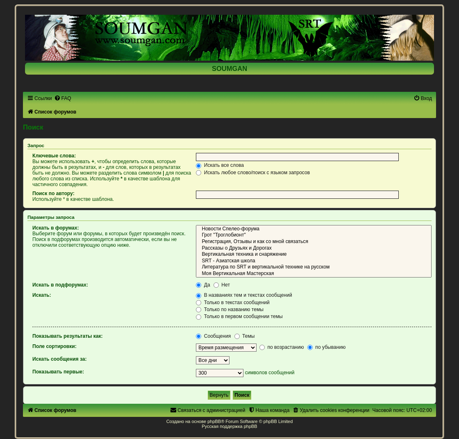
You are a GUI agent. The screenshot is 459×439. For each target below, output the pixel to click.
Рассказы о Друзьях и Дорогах (314, 248)
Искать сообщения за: (59, 359)
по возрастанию (281, 347)
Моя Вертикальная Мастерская (314, 274)
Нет (222, 285)
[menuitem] (62, 98)
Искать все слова (220, 165)
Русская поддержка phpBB (229, 426)
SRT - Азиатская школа (314, 261)
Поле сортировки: (54, 346)
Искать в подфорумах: (60, 285)
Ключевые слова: (54, 156)
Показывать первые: (58, 372)
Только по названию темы (230, 309)
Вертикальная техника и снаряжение (314, 254)
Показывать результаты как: (67, 336)
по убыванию (326, 347)
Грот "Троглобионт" (314, 235)
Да (203, 285)
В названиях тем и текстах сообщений (244, 295)
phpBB (214, 421)
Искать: (41, 295)
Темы (244, 336)
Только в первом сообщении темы (239, 316)
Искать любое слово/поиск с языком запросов (253, 172)
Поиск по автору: (53, 193)
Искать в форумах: (55, 228)
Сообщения (213, 336)
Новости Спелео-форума (314, 229)
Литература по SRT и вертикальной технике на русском (314, 267)
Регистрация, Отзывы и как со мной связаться (314, 242)
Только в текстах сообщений (232, 302)
